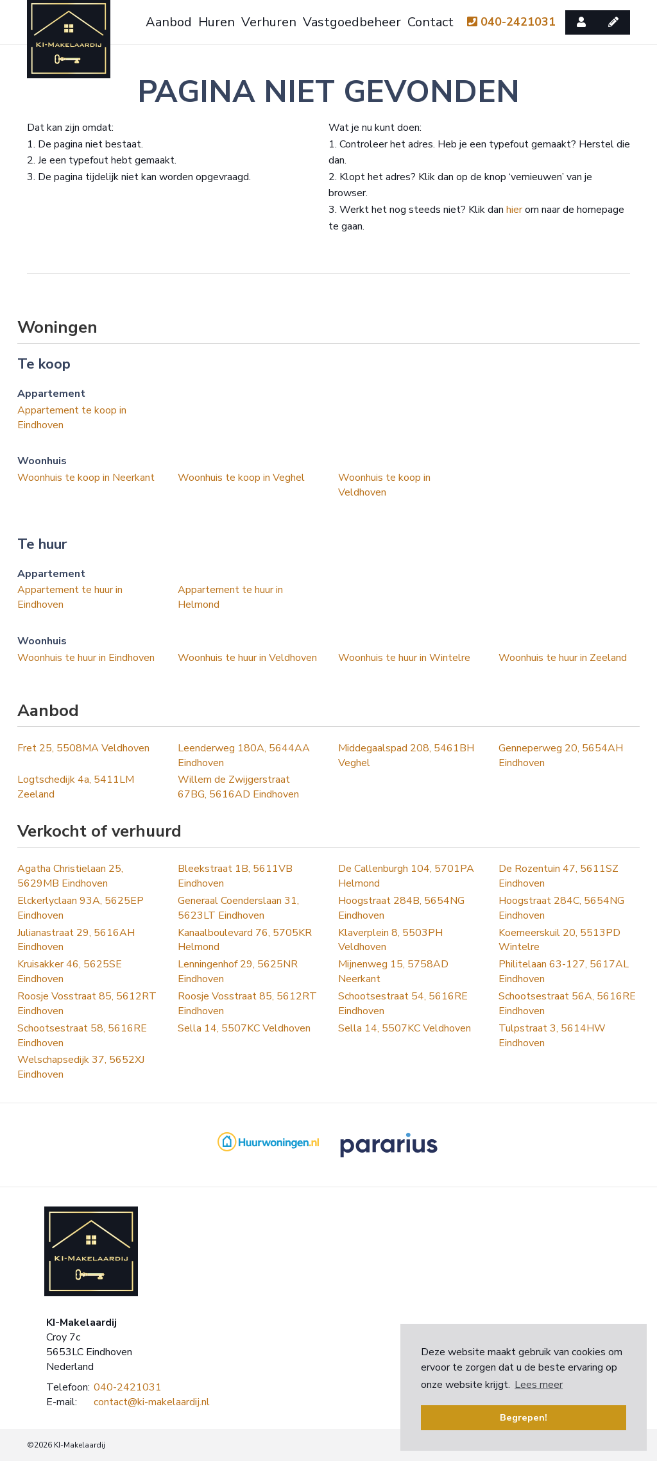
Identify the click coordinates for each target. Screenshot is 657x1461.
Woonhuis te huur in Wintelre (404, 658)
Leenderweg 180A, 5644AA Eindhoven (244, 755)
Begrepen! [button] (523, 1417)
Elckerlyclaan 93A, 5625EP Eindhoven (80, 908)
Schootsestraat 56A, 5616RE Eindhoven (567, 1003)
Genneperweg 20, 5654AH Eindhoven (561, 755)
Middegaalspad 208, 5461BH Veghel (406, 755)
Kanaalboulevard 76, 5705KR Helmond (245, 940)
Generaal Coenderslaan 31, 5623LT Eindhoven (238, 908)
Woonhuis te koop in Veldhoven (384, 485)
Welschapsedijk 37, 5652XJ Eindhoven (80, 1067)
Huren (216, 22)
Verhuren (268, 22)
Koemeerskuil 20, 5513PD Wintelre (559, 940)
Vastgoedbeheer (352, 22)
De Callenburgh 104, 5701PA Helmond (406, 876)
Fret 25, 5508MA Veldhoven (83, 748)
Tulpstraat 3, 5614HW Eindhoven (552, 1035)
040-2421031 (511, 21)
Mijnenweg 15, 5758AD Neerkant (393, 971)
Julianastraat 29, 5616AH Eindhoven (76, 940)
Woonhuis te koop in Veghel (241, 478)
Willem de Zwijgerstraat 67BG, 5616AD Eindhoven (238, 786)
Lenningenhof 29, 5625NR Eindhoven (238, 971)
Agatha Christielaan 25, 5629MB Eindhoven (70, 876)
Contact (430, 22)
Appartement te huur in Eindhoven (70, 597)
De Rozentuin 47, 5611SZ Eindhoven (559, 876)
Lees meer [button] (539, 1385)
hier (514, 210)
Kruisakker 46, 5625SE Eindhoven (69, 971)
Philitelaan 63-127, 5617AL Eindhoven (564, 971)
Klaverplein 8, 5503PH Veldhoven (390, 940)
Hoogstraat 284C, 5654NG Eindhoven (561, 908)
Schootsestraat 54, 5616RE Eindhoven (403, 1003)
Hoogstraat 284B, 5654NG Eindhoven (401, 908)
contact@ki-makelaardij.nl (152, 1402)
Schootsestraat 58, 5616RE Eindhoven (82, 1035)
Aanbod (169, 22)
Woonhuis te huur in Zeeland (563, 658)
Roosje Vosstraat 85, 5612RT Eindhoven (87, 1003)
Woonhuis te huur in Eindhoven (86, 658)
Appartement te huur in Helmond (230, 597)
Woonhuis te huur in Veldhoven (247, 658)
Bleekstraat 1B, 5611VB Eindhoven (235, 876)
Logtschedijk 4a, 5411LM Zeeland (75, 786)
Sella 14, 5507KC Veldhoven (244, 1028)
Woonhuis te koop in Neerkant (86, 478)
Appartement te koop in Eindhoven (71, 417)
